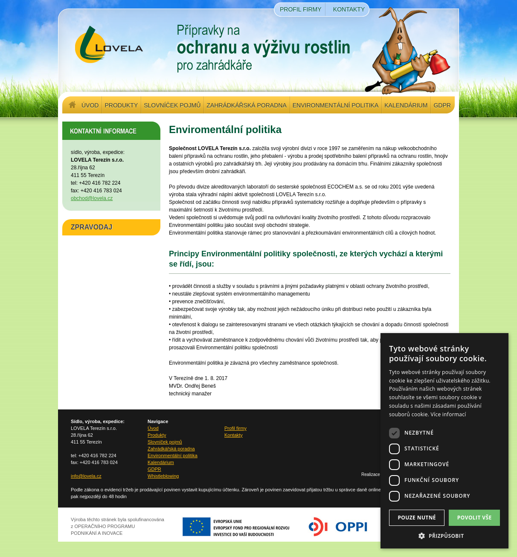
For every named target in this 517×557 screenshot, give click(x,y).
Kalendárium (405, 105)
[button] (444, 535)
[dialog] (444, 440)
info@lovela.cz (86, 476)
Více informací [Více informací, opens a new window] (448, 414)
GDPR (441, 105)
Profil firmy (301, 9)
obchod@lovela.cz (92, 198)
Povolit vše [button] (474, 517)
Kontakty (349, 9)
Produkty (121, 105)
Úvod (90, 105)
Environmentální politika (335, 105)
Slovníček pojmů (172, 105)
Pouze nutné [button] (417, 517)
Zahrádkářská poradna (246, 105)
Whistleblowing (163, 476)
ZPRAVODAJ (92, 227)
